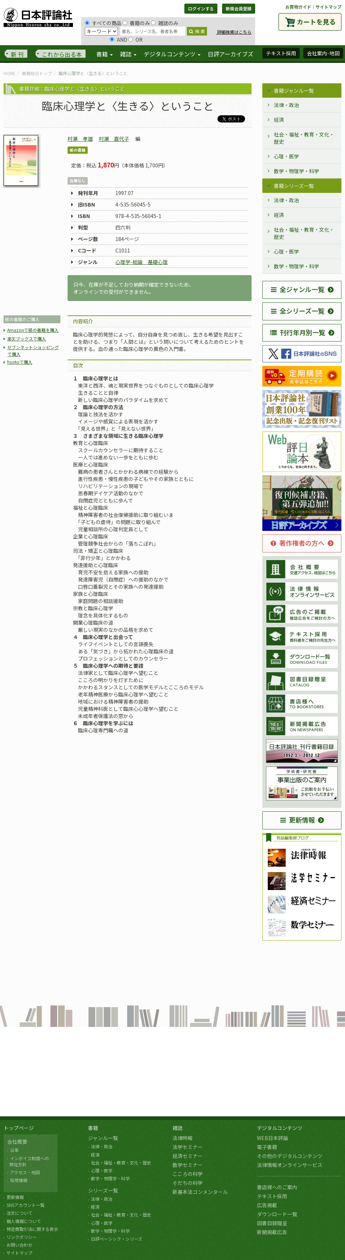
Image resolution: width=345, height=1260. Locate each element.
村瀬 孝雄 (80, 138)
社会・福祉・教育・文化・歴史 (304, 138)
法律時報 (182, 1137)
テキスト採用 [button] (281, 53)
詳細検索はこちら (234, 32)
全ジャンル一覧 (298, 289)
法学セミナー (187, 1146)
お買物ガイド (298, 7)
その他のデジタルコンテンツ (289, 1155)
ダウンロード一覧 (277, 1214)
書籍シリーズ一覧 (294, 185)
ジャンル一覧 (103, 1137)
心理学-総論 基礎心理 (141, 261)
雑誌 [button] (128, 54)
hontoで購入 (19, 362)
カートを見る (316, 21)
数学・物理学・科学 (296, 171)
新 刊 (17, 54)
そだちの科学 (187, 1182)
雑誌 (177, 1127)
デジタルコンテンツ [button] (172, 54)
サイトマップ (328, 7)
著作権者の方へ (298, 542)
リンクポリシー (21, 1237)
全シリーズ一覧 (298, 310)
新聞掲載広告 (272, 1232)
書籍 (93, 1127)
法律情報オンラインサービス (289, 1164)
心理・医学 (286, 156)
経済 (279, 119)
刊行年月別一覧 (297, 332)
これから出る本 (62, 54)
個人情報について (23, 1221)
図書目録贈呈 (272, 1223)
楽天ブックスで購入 (26, 338)
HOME (9, 73)
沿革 (14, 1150)
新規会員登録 (239, 8)
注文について (19, 1213)
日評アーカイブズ (230, 54)
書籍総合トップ (37, 73)
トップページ (19, 1127)
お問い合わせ (19, 1245)
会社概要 (17, 1141)
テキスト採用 (272, 1196)
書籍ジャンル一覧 (294, 90)
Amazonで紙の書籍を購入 (33, 330)
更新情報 (297, 819)
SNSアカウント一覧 (25, 1205)
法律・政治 (286, 104)
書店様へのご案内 (277, 1187)
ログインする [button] (201, 8)
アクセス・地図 (25, 1172)
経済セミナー (187, 1155)
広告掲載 (267, 1205)
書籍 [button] (104, 54)
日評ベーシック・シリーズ (116, 1239)
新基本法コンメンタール (200, 1191)
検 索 (197, 31)
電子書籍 (267, 1146)
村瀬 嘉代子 (114, 138)
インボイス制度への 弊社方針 (28, 1161)
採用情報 (18, 1180)
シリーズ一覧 (103, 1190)
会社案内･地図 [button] (323, 53)
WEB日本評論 (272, 1137)
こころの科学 (187, 1173)
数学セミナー (187, 1164)
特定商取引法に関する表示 (32, 1229)
